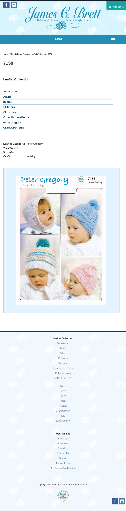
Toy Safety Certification (63, 468)
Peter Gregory (12, 122)
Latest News (63, 443)
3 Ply (63, 391)
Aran (63, 400)
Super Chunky (63, 420)
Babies (7, 101)
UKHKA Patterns (13, 127)
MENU (59, 39)
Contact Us (63, 453)
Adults (7, 96)
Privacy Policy (63, 463)
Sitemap (63, 458)
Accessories (10, 91)
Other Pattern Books (16, 117)
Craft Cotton (63, 410)
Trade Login (63, 438)
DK (63, 415)
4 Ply (63, 395)
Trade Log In (116, 6)
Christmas (9, 112)
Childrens (9, 106)
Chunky (63, 405)
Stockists (63, 448)
